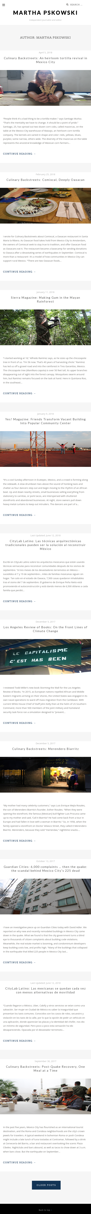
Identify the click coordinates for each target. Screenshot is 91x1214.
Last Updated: (46, 535)
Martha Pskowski (45, 12)
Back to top (45, 1210)
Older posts (46, 1185)
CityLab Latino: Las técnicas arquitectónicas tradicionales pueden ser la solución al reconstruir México (45, 544)
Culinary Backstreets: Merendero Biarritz (45, 749)
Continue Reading (19, 154)
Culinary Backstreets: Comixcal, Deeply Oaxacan (45, 179)
